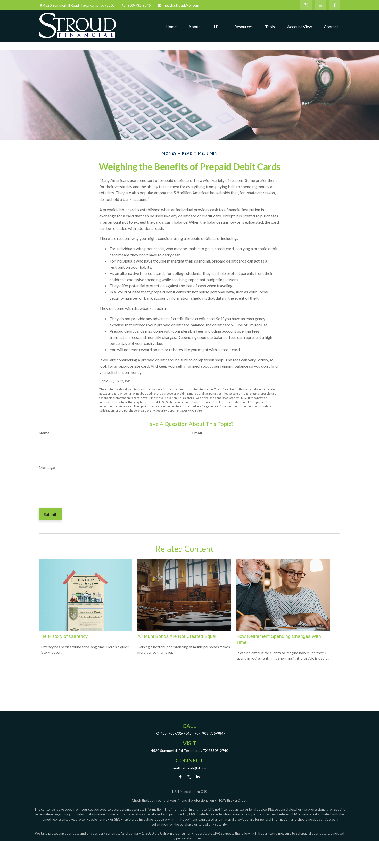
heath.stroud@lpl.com (178, 5)
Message (47, 467)
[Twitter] (306, 5)
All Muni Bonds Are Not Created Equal (176, 636)
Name (44, 432)
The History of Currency (63, 636)
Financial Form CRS (192, 791)
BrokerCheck (237, 800)
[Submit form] (50, 514)
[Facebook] (334, 5)
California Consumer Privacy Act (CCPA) (190, 833)
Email (197, 432)
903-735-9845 (136, 5)
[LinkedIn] (320, 5)
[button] (171, 26)
